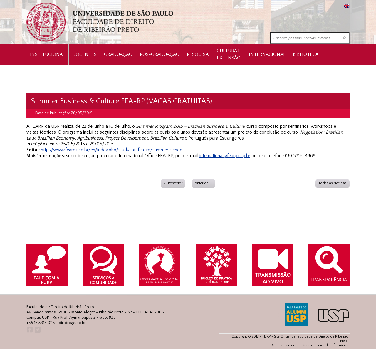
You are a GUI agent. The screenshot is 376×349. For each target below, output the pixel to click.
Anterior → (203, 183)
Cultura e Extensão (229, 54)
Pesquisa (198, 54)
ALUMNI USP (296, 314)
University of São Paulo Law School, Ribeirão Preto (100, 22)
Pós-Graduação (159, 54)
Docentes (84, 54)
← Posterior (173, 183)
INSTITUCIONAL (47, 54)
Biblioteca (305, 54)
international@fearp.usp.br (224, 155)
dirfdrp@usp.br (72, 323)
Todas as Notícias (332, 183)
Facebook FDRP (29, 330)
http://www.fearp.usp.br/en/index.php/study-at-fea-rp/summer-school (112, 149)
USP (333, 315)
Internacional (267, 54)
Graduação (118, 54)
